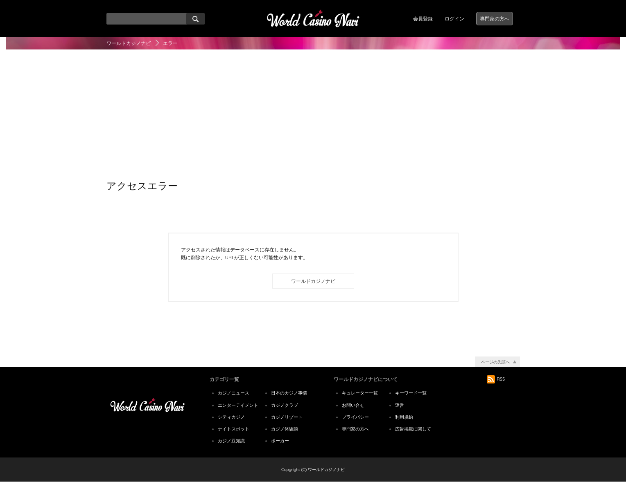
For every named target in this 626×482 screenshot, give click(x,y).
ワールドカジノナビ (128, 43)
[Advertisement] (313, 115)
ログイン (454, 19)
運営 (399, 405)
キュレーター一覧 (360, 393)
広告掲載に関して (413, 429)
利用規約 (404, 417)
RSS (496, 379)
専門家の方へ (494, 19)
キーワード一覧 (411, 393)
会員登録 (423, 19)
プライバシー (355, 417)
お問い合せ (353, 405)
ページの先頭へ (495, 362)
